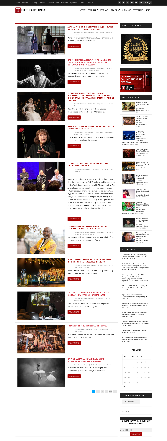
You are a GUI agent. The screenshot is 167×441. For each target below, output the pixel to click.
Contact (90, 3)
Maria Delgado (84, 360)
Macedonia (83, 230)
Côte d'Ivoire (109, 227)
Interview (76, 66)
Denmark (108, 63)
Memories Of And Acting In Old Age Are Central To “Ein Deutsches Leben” (91, 123)
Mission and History (29, 3)
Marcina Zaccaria (85, 164)
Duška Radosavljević (86, 325)
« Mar (124, 382)
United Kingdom (78, 327)
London (104, 325)
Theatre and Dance (93, 66)
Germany (76, 30)
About (17, 3)
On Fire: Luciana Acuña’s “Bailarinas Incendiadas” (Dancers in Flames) (86, 355)
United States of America (81, 263)
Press (82, 3)
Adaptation (108, 28)
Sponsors (74, 3)
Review (82, 30)
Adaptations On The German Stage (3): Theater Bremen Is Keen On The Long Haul (90, 23)
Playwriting (77, 167)
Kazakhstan (83, 66)
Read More (74, 42)
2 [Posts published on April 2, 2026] (137, 357)
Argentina (103, 360)
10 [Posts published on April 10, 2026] (141, 363)
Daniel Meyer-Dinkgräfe (87, 28)
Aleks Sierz (83, 99)
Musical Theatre (108, 261)
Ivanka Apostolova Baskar (87, 63)
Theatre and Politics (84, 130)
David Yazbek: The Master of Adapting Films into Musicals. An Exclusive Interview (89, 256)
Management (91, 230)
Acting (106, 127)
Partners (64, 3)
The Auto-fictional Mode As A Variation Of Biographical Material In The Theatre (89, 289)
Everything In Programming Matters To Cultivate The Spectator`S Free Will (87, 223)
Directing (107, 294)
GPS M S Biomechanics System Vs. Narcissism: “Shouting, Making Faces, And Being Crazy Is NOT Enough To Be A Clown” (90, 57)
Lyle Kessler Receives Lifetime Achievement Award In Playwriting (89, 160)
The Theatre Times (31, 439)
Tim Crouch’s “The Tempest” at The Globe (87, 321)
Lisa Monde (83, 261)
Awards (42, 3)
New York (109, 164)
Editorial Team (53, 3)
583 (110, 387)
